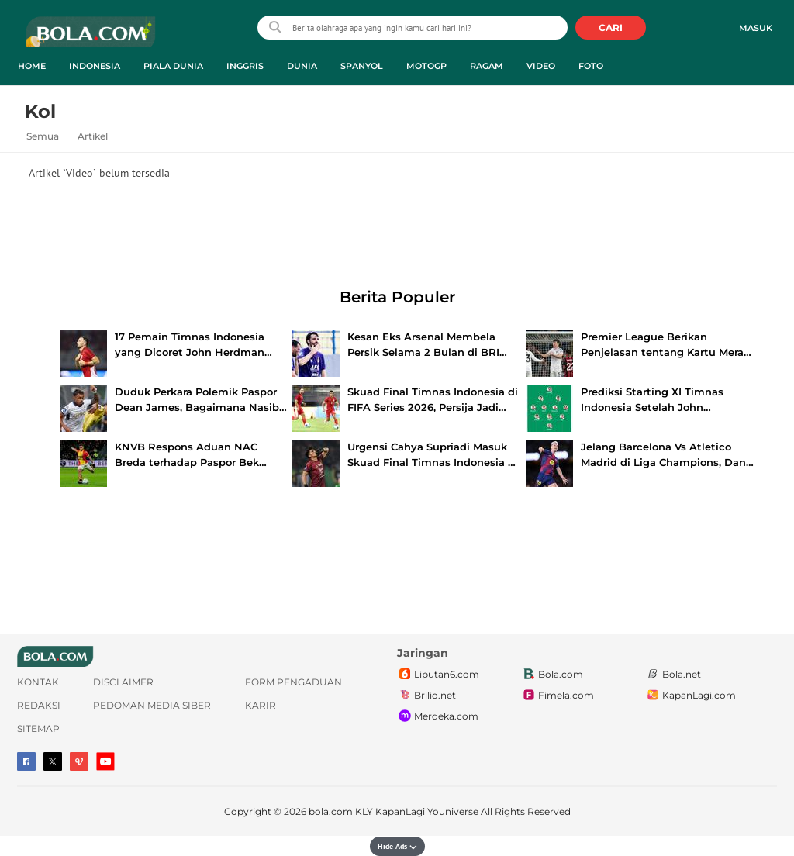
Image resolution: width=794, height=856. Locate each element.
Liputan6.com (438, 675)
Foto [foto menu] (590, 65)
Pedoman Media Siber (152, 705)
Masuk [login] (755, 27)
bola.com (331, 811)
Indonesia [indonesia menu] (94, 65)
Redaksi (38, 705)
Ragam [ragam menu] (486, 65)
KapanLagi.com (690, 695)
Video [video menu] (540, 65)
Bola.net (673, 675)
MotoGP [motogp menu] (426, 65)
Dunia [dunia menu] (302, 65)
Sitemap (38, 728)
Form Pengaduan (293, 682)
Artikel (93, 136)
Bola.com (552, 675)
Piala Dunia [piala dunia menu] (173, 65)
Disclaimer (123, 682)
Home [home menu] (32, 65)
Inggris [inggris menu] (245, 65)
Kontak (38, 682)
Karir (260, 705)
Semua (42, 136)
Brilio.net (426, 695)
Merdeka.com (437, 716)
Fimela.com (557, 695)
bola (90, 38)
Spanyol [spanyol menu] (361, 65)
